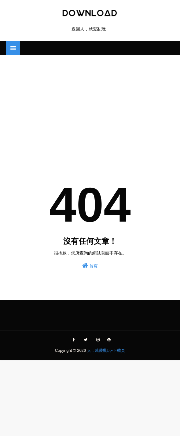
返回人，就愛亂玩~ (90, 29)
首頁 (90, 265)
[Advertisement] (90, 104)
